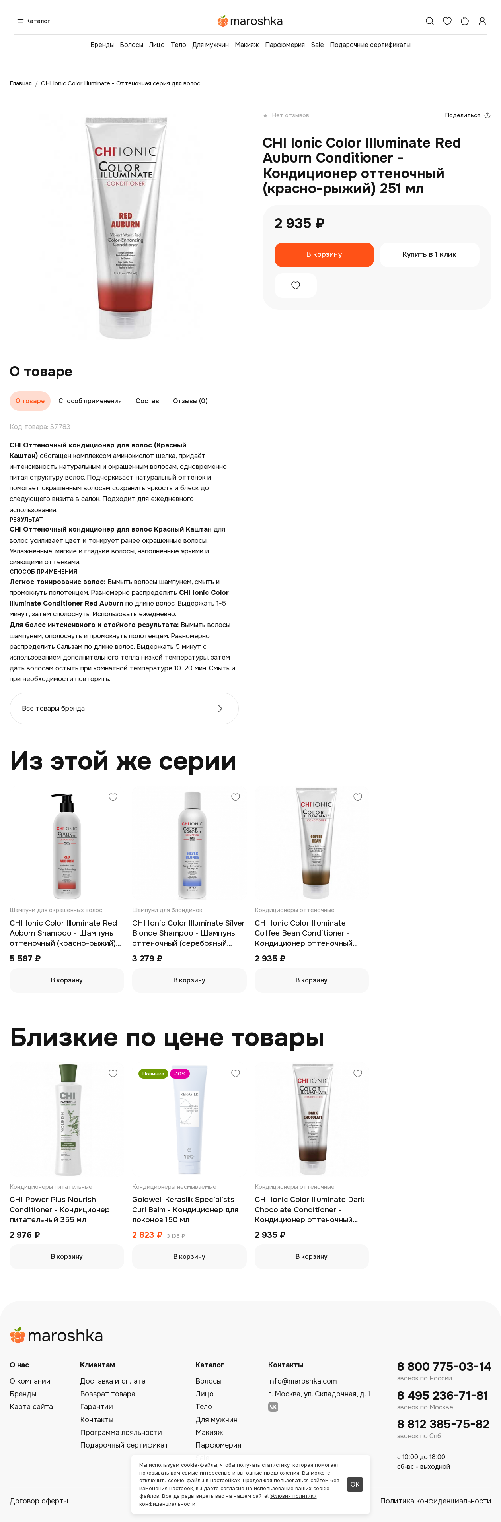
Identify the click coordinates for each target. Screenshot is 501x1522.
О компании (30, 1381)
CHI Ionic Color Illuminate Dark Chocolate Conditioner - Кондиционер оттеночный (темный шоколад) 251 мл (310, 1210)
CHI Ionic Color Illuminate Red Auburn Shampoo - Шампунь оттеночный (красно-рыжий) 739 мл (63, 933)
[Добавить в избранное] (296, 285)
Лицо (157, 45)
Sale (317, 45)
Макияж (247, 45)
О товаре (30, 401)
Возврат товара (107, 1394)
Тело (178, 45)
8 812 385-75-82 (443, 1424)
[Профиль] (482, 21)
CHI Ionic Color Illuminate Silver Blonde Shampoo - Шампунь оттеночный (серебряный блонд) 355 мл (188, 933)
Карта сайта (31, 1406)
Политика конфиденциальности (435, 1501)
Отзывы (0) (190, 401)
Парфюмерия (285, 45)
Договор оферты (39, 1501)
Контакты (96, 1419)
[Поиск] (430, 21)
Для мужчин (210, 45)
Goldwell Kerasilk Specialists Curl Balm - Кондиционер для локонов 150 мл (185, 1210)
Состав (147, 401)
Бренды (102, 45)
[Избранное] (447, 21)
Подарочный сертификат (124, 1445)
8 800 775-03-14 (444, 1366)
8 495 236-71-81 (442, 1395)
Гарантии (96, 1406)
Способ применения (90, 401)
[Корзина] (465, 21)
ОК (355, 1484)
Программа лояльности (121, 1432)
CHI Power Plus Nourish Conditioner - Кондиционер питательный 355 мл (60, 1210)
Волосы (131, 45)
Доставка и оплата (113, 1381)
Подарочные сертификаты (370, 45)
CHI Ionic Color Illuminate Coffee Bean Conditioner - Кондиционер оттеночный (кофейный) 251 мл (304, 933)
